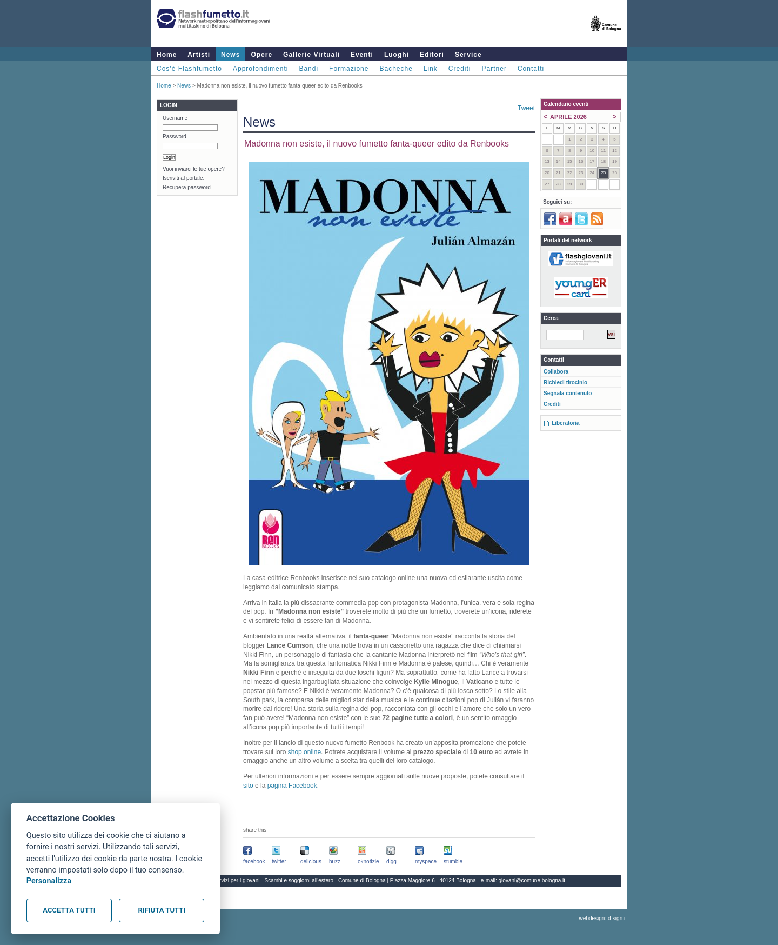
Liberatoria (566, 423)
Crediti (459, 68)
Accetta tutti (69, 910)
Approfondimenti (260, 68)
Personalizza (48, 881)
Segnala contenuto (568, 393)
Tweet (526, 108)
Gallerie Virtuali (311, 54)
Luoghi (396, 54)
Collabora (556, 372)
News (230, 54)
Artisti (198, 54)
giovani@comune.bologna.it (532, 880)
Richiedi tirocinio (565, 382)
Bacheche (395, 68)
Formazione (348, 68)
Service (468, 54)
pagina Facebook (292, 785)
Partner (494, 68)
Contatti (531, 68)
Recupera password (187, 187)
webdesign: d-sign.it (603, 918)
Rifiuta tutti (161, 910)
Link (431, 68)
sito (248, 785)
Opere (261, 54)
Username (175, 118)
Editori (432, 54)
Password (174, 136)
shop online (304, 752)
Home (167, 54)
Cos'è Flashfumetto (189, 68)
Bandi (308, 68)
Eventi (362, 54)
